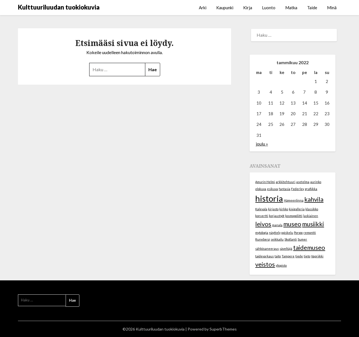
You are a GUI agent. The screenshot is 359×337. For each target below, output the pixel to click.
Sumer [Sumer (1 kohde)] (302, 239)
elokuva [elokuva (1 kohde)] (260, 189)
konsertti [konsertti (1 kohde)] (261, 216)
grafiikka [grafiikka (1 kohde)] (311, 189)
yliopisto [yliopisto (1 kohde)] (281, 265)
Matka (291, 7)
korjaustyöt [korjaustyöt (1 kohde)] (276, 216)
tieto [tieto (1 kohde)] (307, 256)
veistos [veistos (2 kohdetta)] (265, 264)
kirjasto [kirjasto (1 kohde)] (273, 209)
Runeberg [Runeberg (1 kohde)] (262, 239)
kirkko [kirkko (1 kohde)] (283, 209)
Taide (312, 7)
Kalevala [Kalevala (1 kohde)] (261, 209)
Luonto (268, 7)
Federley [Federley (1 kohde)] (297, 189)
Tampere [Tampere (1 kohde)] (288, 256)
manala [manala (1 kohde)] (277, 225)
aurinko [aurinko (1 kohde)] (315, 182)
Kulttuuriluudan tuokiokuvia (59, 7)
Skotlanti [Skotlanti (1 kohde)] (290, 239)
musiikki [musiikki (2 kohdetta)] (313, 224)
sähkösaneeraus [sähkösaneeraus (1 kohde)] (267, 248)
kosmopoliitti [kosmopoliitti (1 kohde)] (293, 216)
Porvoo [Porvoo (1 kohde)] (298, 232)
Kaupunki (224, 7)
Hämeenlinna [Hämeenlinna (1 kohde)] (293, 200)
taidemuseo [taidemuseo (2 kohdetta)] (309, 247)
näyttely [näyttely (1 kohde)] (274, 232)
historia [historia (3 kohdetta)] (269, 198)
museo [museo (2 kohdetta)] (292, 224)
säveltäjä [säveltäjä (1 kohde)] (286, 248)
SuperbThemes (223, 329)
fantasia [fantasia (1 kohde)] (284, 189)
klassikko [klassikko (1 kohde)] (311, 209)
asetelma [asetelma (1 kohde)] (302, 182)
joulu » (262, 143)
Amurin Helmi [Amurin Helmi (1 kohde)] (265, 182)
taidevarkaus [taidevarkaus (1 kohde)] (264, 256)
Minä (332, 7)
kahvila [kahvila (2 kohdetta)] (313, 199)
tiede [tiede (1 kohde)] (299, 256)
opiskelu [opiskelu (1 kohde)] (287, 232)
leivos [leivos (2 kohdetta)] (263, 224)
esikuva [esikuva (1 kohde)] (272, 189)
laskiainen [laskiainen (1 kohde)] (310, 216)
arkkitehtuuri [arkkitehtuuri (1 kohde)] (285, 182)
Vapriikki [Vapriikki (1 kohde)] (317, 256)
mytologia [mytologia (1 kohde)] (261, 232)
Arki (202, 7)
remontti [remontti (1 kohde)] (309, 232)
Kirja (247, 7)
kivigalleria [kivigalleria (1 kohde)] (297, 209)
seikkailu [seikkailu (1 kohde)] (277, 239)
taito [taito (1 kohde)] (278, 256)
